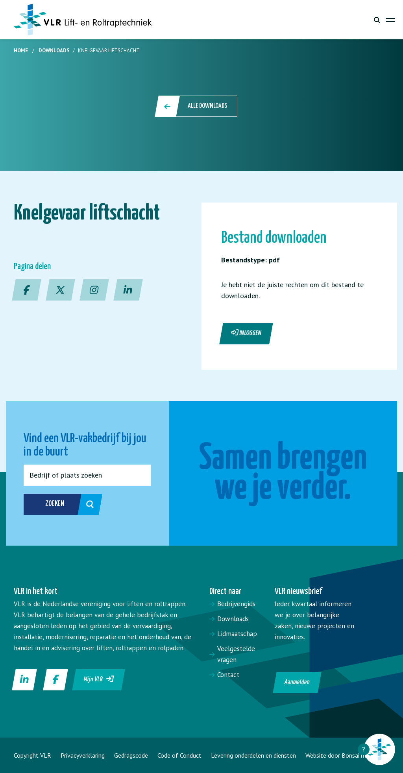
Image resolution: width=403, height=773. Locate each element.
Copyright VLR (32, 755)
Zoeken (60, 504)
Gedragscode (131, 755)
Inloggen (246, 333)
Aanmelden (297, 682)
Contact (228, 674)
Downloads (54, 50)
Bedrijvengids (236, 604)
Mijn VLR (99, 679)
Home (21, 50)
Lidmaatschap (237, 633)
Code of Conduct (179, 755)
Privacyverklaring (83, 755)
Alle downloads (196, 106)
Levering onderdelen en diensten (253, 755)
